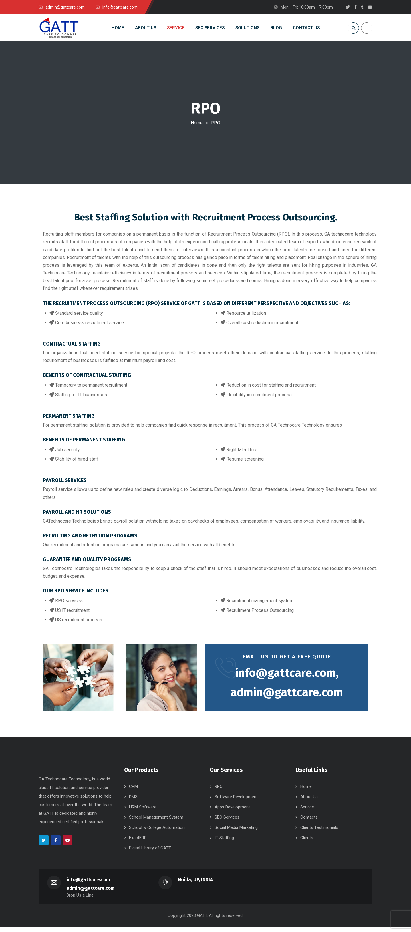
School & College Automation (157, 832)
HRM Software (142, 812)
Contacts (309, 822)
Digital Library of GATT (150, 853)
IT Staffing (224, 842)
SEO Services (227, 822)
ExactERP (138, 842)
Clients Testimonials (319, 832)
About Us (309, 801)
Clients (306, 842)
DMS (133, 801)
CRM (133, 791)
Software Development (236, 801)
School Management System (156, 822)
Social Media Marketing (236, 832)
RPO (219, 791)
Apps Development (232, 812)
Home (197, 123)
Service (307, 812)
